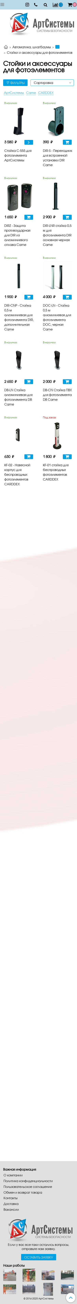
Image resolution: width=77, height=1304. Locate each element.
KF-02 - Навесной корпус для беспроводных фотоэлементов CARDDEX (17, 474)
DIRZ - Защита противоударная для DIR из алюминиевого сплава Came (17, 235)
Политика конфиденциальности (28, 1181)
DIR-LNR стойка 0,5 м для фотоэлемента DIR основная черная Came (57, 235)
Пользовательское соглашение (28, 1186)
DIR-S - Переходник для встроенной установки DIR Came (57, 158)
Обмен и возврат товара (23, 1192)
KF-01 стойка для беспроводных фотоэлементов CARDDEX (56, 472)
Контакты (11, 1198)
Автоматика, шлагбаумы (31, 47)
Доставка (11, 1204)
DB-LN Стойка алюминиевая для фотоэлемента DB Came (18, 397)
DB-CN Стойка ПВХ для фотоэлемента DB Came (57, 394)
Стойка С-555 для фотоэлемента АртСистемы (18, 155)
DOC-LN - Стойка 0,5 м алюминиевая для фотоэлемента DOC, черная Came (57, 317)
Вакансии (11, 1209)
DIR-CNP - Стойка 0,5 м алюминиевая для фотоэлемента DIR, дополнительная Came (19, 317)
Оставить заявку (38, 1257)
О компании (13, 1175)
